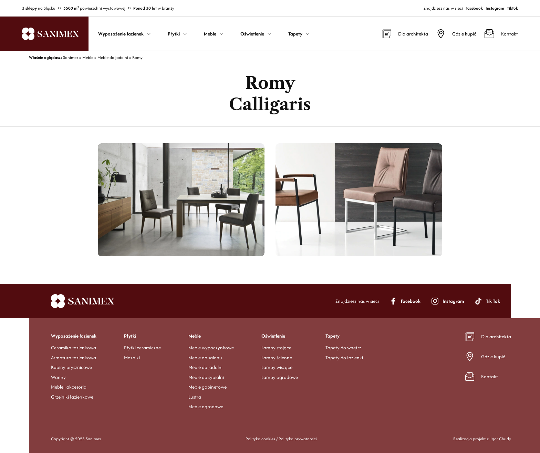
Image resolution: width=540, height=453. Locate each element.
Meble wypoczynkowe (211, 347)
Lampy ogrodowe (279, 377)
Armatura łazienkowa (73, 357)
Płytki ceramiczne (142, 347)
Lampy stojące (276, 347)
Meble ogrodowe (205, 406)
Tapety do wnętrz (343, 347)
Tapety (332, 335)
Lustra (194, 396)
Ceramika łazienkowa (73, 347)
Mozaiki (132, 357)
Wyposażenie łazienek (73, 335)
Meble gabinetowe (207, 386)
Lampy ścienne (276, 357)
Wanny (58, 377)
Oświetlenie (273, 335)
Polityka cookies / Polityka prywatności (281, 439)
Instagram (495, 8)
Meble (194, 335)
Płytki (130, 335)
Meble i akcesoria (68, 386)
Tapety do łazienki (344, 357)
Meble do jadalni (205, 367)
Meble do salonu (205, 357)
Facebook (474, 8)
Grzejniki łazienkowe (72, 396)
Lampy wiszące (276, 367)
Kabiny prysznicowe (71, 367)
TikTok (512, 8)
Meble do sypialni (206, 377)
